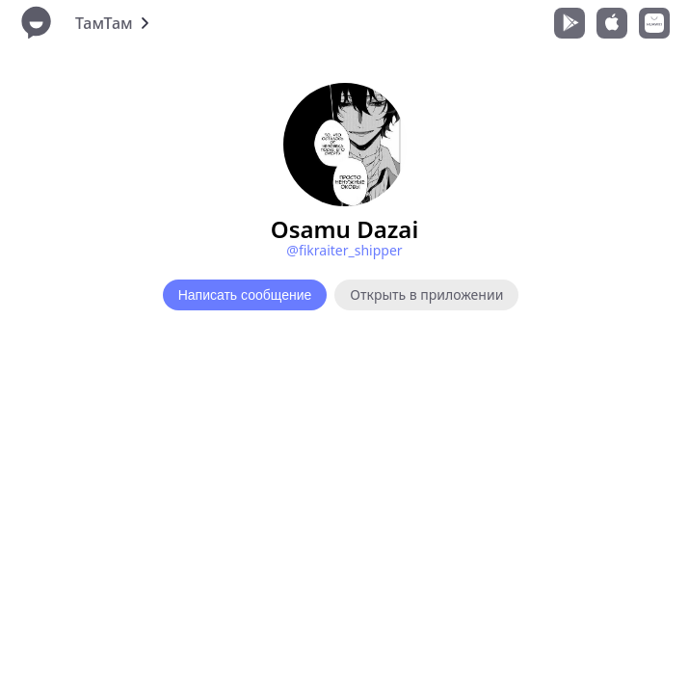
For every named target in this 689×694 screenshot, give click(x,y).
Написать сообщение (245, 295)
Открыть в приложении (426, 294)
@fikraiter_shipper (344, 250)
